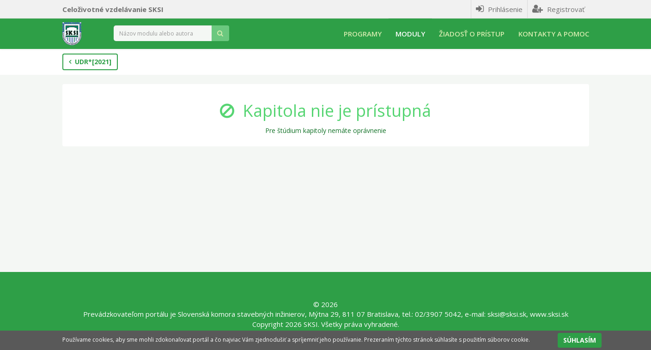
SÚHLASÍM (579, 340)
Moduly (410, 33)
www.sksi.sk (549, 314)
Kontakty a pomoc (553, 33)
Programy (363, 33)
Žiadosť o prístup (472, 33)
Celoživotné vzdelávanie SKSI (113, 9)
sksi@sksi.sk (506, 314)
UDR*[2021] (90, 61)
